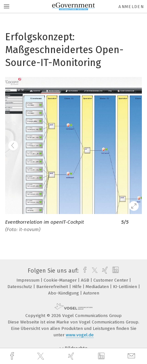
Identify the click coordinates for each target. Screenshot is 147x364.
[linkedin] (102, 356)
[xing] (71, 356)
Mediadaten (98, 286)
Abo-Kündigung (64, 293)
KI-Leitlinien (125, 286)
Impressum (28, 280)
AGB (86, 280)
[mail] (132, 356)
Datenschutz (20, 286)
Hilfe (77, 286)
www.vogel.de (80, 335)
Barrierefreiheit (52, 286)
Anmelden (131, 6)
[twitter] (41, 356)
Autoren (91, 293)
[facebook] (12, 356)
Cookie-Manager (61, 280)
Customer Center (111, 280)
